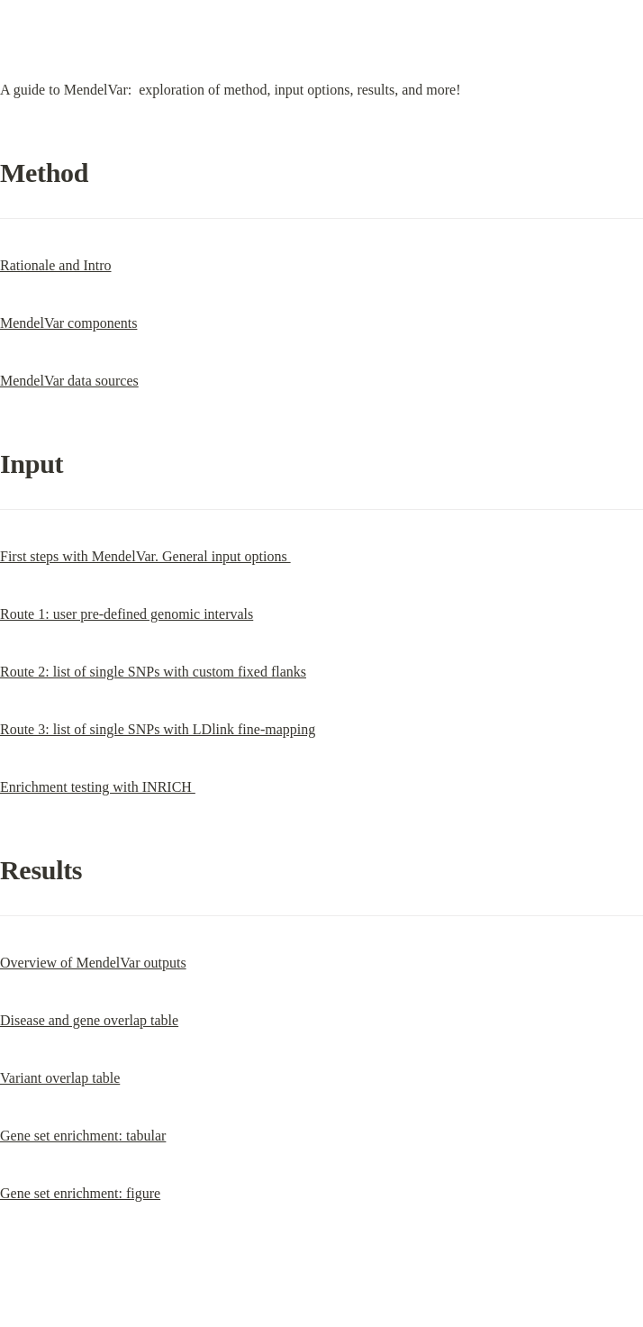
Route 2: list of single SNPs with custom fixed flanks (153, 671)
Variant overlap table (60, 1078)
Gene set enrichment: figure (80, 1193)
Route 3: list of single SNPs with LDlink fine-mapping (157, 729)
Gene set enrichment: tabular (83, 1135)
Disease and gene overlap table (89, 1020)
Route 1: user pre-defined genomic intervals (126, 614)
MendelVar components (68, 323)
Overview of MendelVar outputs (93, 962)
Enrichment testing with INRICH (97, 787)
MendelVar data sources (69, 380)
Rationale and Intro (56, 265)
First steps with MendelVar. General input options (145, 556)
